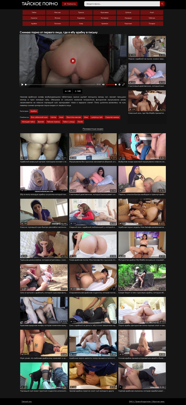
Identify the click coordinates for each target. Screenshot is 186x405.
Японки (57, 18)
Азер (81, 23)
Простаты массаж (73, 117)
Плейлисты (70, 4)
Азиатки (34, 18)
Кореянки (81, 18)
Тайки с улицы (68, 122)
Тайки (34, 12)
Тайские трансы (53, 122)
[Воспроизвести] (22, 84)
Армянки (104, 23)
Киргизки (128, 23)
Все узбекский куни (39, 117)
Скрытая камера (112, 117)
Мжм (86, 117)
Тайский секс (26, 401)
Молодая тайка (28, 122)
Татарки (152, 23)
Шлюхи (128, 12)
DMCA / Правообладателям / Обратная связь (147, 401)
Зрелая (41, 122)
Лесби (80, 122)
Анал (152, 12)
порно (40, 4)
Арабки (34, 23)
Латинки (57, 23)
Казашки (128, 18)
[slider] (60, 84)
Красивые (105, 12)
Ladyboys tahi (96, 117)
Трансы (81, 12)
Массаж (57, 12)
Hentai (53, 117)
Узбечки (152, 18)
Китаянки (104, 18)
